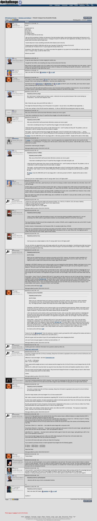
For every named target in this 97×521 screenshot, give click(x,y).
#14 (38, 250)
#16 (38, 344)
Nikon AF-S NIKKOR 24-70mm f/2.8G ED (21, 184)
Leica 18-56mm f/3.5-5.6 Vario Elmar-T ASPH (22, 114)
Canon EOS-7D (16, 25)
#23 (38, 468)
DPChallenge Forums (11, 18)
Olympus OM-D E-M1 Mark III (19, 140)
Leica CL (14, 112)
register (94, 4)
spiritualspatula (18, 460)
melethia (44, 72)
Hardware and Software (25, 18)
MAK (15, 111)
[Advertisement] (48, 11)
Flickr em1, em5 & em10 (31, 349)
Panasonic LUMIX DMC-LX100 (19, 462)
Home (22, 516)
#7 (37, 117)
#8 (37, 138)
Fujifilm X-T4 (15, 119)
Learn (56, 516)
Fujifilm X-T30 (15, 183)
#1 (37, 23)
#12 (38, 210)
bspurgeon (17, 487)
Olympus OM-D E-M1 (17, 212)
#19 (38, 384)
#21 (38, 454)
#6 (37, 110)
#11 (38, 199)
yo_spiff (52, 72)
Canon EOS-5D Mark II (17, 380)
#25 (38, 486)
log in (89, 4)
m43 (41, 285)
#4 (37, 77)
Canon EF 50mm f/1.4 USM (18, 490)
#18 (38, 378)
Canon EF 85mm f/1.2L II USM (19, 62)
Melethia (49, 83)
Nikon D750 (15, 72)
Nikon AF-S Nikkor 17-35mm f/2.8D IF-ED (22, 74)
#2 (37, 58)
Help (60, 516)
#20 (38, 414)
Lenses (52, 516)
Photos (43, 516)
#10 (38, 180)
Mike (15, 379)
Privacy (70, 516)
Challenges (27, 516)
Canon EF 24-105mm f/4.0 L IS (19, 141)
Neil (15, 181)
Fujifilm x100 (15, 488)
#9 (37, 150)
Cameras (48, 516)
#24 (38, 475)
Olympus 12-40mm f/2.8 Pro (18, 203)
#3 (37, 70)
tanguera (16, 71)
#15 (38, 290)
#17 (38, 351)
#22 (38, 460)
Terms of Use (65, 516)
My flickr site (42, 279)
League (39, 516)
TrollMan (16, 118)
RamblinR (16, 200)
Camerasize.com (49, 357)
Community (33, 516)
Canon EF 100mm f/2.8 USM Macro (20, 27)
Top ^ (74, 516)
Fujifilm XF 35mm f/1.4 (17, 121)
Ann (15, 211)
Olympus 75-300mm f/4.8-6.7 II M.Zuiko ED (22, 472)
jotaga (15, 24)
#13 (38, 233)
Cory (15, 58)
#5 (37, 91)
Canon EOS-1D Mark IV (17, 60)
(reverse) (89, 20)
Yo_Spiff (58, 83)
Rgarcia (16, 468)
